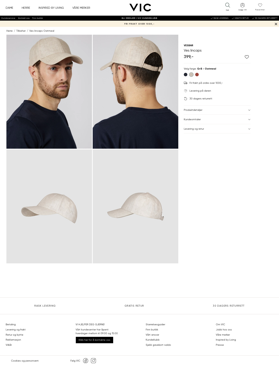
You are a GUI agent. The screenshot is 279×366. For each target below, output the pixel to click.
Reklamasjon (13, 339)
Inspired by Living (51, 7)
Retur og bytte (14, 334)
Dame (9, 7)
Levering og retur (217, 128)
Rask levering (45, 305)
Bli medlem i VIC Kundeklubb (139, 18)
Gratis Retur (134, 305)
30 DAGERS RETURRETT (229, 305)
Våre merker (81, 7)
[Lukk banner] (276, 24)
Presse (220, 344)
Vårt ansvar (152, 334)
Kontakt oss (24, 18)
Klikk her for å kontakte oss (94, 339)
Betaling (11, 324)
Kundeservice (8, 18)
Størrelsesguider (155, 324)
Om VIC (220, 324)
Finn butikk (37, 18)
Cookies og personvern (25, 360)
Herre (26, 7)
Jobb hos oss (224, 329)
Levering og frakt (16, 329)
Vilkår (9, 344)
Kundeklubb (153, 339)
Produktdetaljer (217, 110)
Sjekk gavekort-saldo (158, 344)
